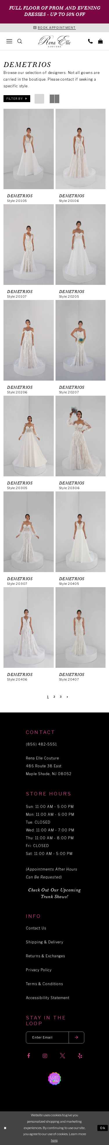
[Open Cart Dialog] (100, 41)
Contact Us (36, 928)
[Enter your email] (55, 1037)
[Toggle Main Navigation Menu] (9, 41)
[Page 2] (54, 696)
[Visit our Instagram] (45, 1056)
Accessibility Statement (47, 998)
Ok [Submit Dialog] (103, 1128)
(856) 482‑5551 (41, 744)
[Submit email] (76, 1037)
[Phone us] (90, 41)
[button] (16, 98)
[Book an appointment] (54, 27)
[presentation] (28, 149)
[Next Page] (67, 696)
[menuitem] (9, 41)
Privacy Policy (39, 970)
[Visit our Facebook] (28, 1056)
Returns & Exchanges (45, 956)
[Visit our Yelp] (80, 1056)
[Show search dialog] (20, 41)
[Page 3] (61, 696)
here (54, 1140)
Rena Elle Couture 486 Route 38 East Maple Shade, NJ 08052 (49, 766)
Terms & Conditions (44, 984)
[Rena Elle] (54, 41)
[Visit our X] (62, 1056)
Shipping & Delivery (44, 942)
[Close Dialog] (5, 1128)
